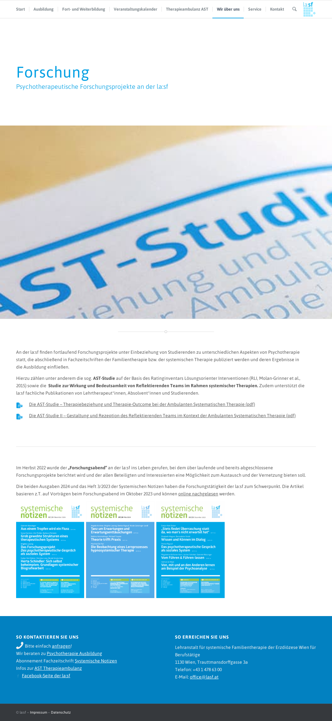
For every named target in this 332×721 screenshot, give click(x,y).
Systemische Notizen (96, 660)
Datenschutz (61, 712)
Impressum (38, 712)
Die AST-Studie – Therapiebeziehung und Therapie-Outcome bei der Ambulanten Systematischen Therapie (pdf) (142, 404)
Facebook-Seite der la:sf (46, 675)
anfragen (61, 646)
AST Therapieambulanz (58, 668)
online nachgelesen (198, 493)
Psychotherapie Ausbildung (74, 653)
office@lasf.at (204, 676)
